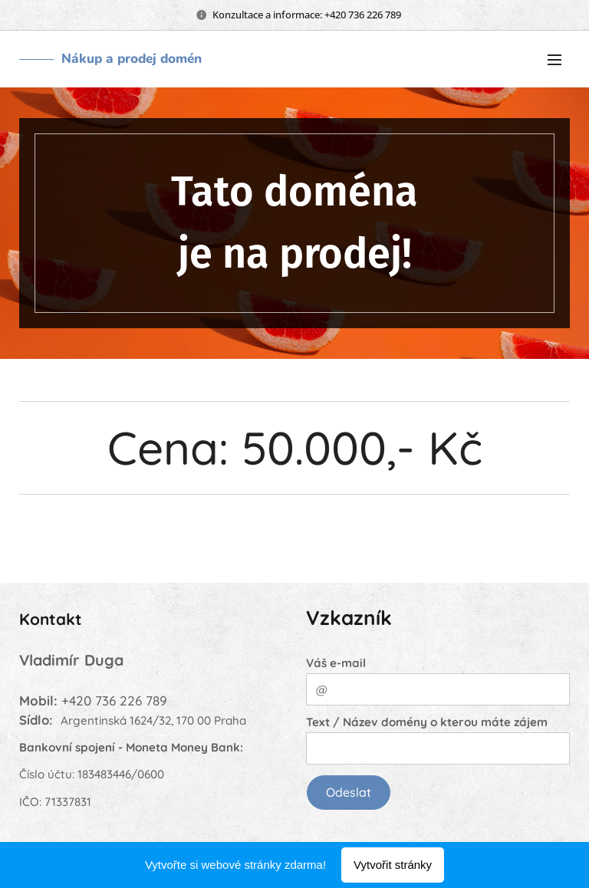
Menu (554, 60)
